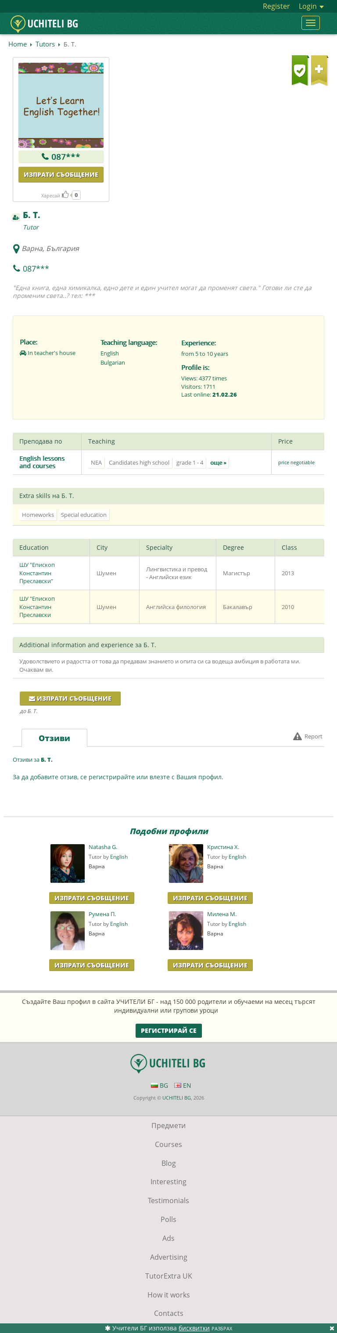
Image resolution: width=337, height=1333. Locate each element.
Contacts (168, 1313)
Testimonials (168, 1200)
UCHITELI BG (176, 1097)
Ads (168, 1238)
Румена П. (102, 914)
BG (159, 1085)
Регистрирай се (169, 1030)
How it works (168, 1295)
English (119, 856)
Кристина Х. (223, 847)
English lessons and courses (42, 462)
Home (17, 43)
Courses (168, 1144)
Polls (168, 1219)
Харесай (54, 195)
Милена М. (222, 914)
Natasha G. (103, 847)
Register (276, 6)
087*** (65, 156)
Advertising (168, 1257)
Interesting (168, 1181)
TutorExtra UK (168, 1276)
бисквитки (194, 1328)
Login (311, 6)
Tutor (31, 227)
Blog (168, 1163)
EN (182, 1085)
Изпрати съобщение (61, 174)
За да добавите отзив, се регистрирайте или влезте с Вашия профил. (118, 777)
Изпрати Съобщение (91, 898)
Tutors (45, 43)
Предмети (168, 1125)
